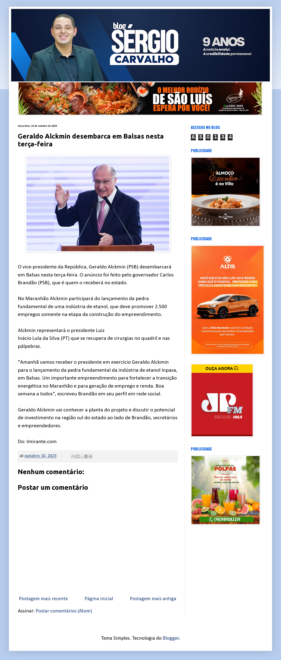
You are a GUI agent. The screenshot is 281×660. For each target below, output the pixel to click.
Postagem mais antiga (153, 599)
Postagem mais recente (43, 599)
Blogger (171, 638)
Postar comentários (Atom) (64, 611)
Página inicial (99, 599)
